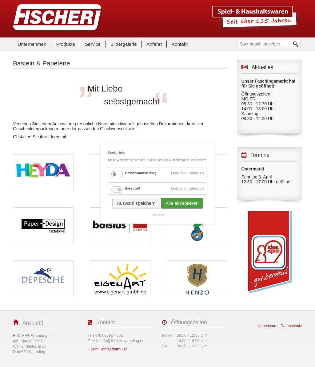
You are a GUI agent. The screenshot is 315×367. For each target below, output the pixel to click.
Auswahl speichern (136, 203)
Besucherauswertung (141, 173)
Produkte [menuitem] (65, 44)
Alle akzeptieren (181, 203)
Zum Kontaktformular (109, 349)
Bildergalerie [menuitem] (123, 44)
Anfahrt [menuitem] (154, 44)
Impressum (267, 326)
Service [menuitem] (93, 44)
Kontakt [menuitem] (180, 44)
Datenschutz (157, 215)
